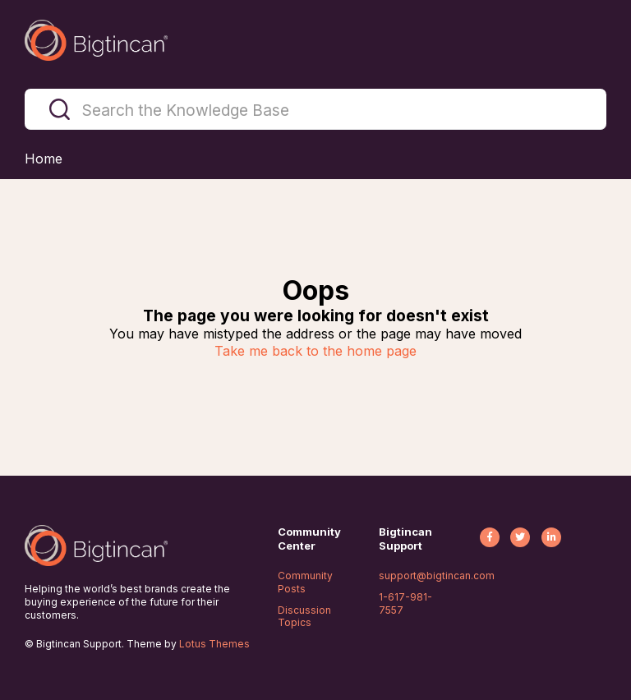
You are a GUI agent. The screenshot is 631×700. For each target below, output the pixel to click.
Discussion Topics (304, 616)
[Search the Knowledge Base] (315, 109)
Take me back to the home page (315, 351)
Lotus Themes (214, 644)
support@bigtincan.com (437, 575)
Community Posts (305, 582)
